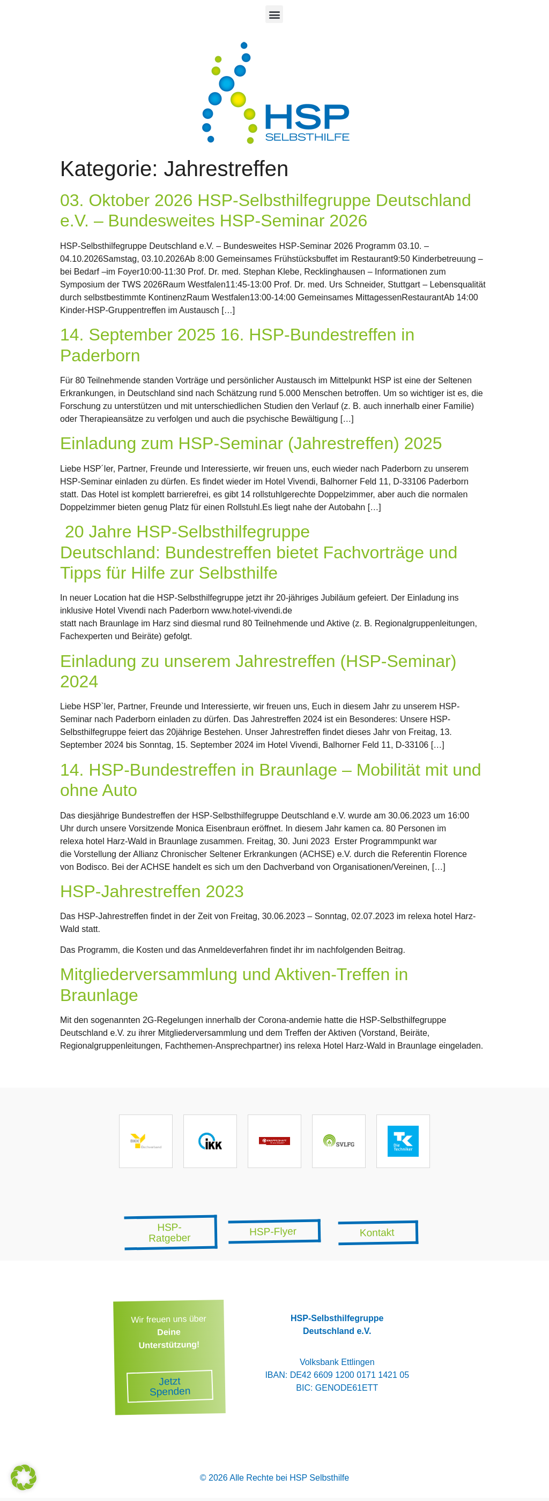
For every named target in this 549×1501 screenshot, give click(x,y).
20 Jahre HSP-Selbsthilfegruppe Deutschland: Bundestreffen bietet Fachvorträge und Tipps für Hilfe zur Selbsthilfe (258, 552)
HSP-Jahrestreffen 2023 (152, 891)
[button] (274, 14)
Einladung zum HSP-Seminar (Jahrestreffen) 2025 (251, 443)
